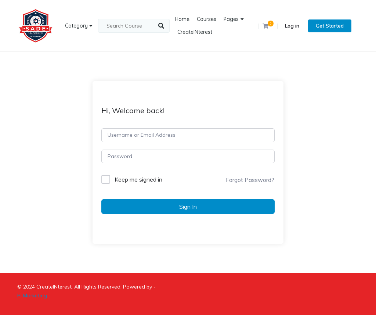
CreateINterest (194, 32)
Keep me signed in (138, 179)
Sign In (188, 206)
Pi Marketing (32, 295)
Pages (231, 19)
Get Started (330, 25)
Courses (206, 19)
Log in (292, 25)
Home (182, 19)
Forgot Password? (250, 179)
